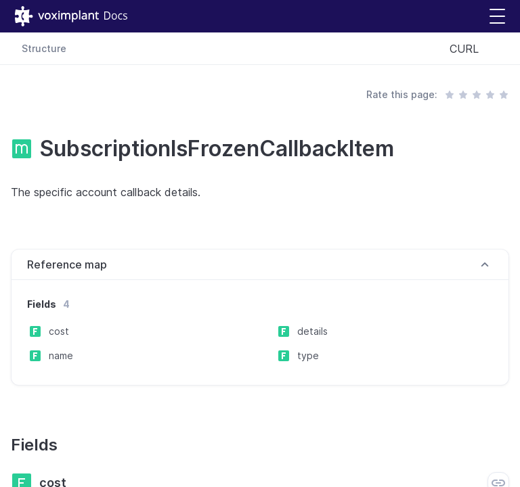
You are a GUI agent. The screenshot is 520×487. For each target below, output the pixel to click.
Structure (44, 48)
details (312, 331)
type (308, 355)
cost (59, 331)
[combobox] (474, 49)
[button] (497, 16)
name (61, 355)
